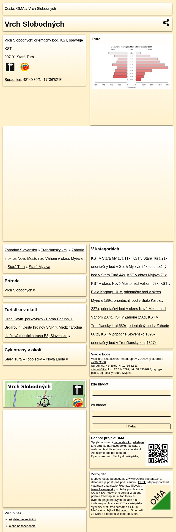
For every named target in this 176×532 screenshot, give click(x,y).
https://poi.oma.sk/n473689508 (154, 237)
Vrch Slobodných (42, 9)
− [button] (10, 141)
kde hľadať (100, 384)
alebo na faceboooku (22, 526)
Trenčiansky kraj (54, 250)
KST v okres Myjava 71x (147, 275)
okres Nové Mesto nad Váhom (32, 258)
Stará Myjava (39, 267)
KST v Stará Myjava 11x (110, 258)
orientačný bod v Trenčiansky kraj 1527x (124, 343)
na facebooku (122, 442)
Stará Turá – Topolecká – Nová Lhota (35, 359)
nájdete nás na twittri (22, 519)
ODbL (142, 482)
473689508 (98, 362)
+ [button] (10, 134)
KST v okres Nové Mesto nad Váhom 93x (124, 283)
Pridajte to (122, 510)
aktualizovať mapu (116, 358)
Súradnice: (13, 80)
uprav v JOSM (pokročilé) (145, 358)
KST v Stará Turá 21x (150, 258)
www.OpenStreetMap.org (144, 478)
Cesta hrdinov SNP (38, 327)
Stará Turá (16, 267)
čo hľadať (99, 405)
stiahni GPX (99, 369)
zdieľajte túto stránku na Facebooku (117, 444)
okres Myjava (71, 258)
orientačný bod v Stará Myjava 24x (119, 267)
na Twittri (133, 445)
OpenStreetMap (96, 237)
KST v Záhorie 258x (130, 317)
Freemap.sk (119, 237)
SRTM (134, 507)
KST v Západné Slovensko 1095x (128, 334)
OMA (20, 9)
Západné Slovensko (21, 250)
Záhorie (78, 250)
